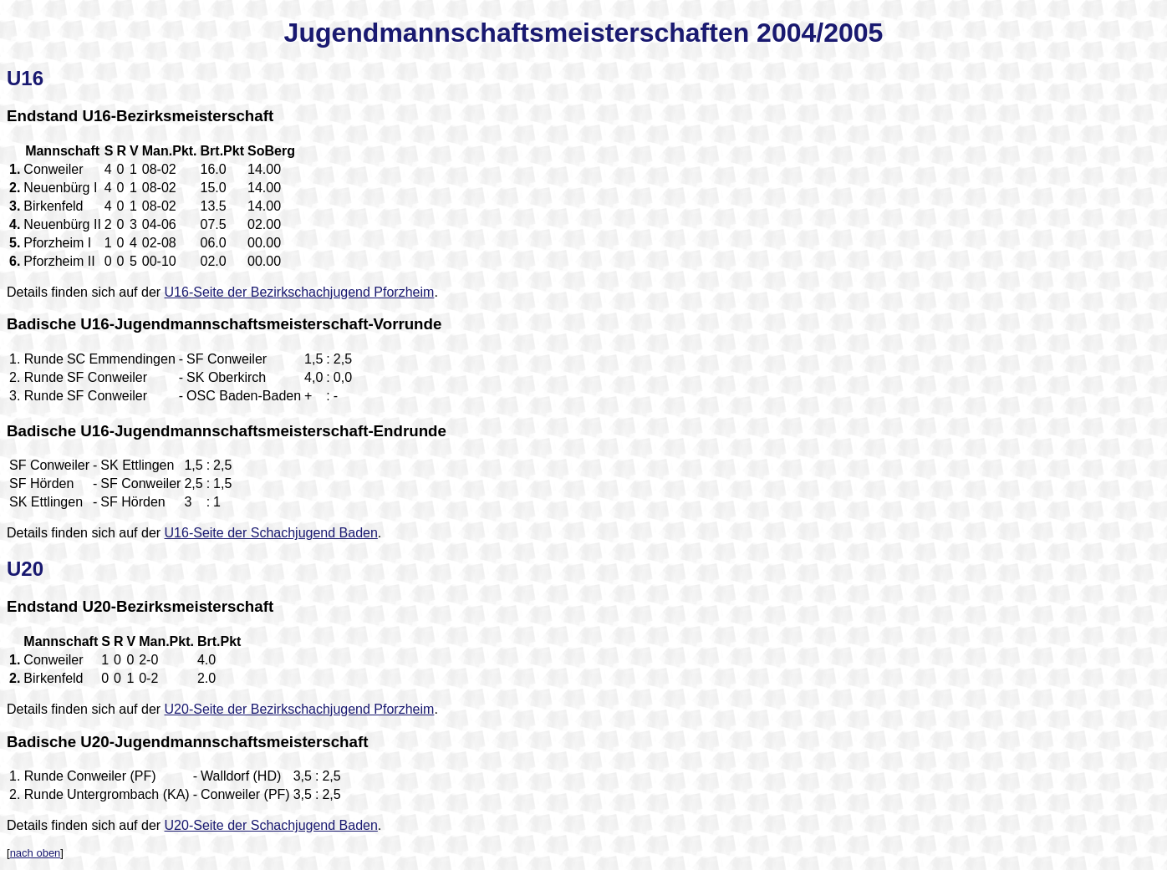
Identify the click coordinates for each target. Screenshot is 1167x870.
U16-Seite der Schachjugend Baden (271, 533)
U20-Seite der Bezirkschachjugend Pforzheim (300, 709)
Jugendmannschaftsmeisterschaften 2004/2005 (584, 33)
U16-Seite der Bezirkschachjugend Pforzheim (300, 292)
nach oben (35, 853)
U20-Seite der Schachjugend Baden (271, 825)
